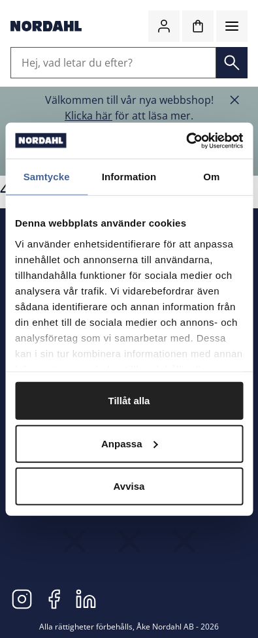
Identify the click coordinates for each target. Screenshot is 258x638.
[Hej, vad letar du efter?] (113, 62)
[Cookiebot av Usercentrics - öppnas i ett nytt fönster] (186, 140)
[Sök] (232, 62)
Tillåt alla (129, 400)
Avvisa (129, 486)
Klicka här (88, 115)
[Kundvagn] (198, 26)
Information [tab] (129, 176)
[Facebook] (54, 599)
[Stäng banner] (234, 100)
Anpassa (129, 443)
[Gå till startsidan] (46, 26)
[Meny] (232, 26)
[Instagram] (22, 599)
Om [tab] (211, 176)
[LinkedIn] (86, 599)
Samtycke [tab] (47, 176)
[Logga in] (164, 26)
